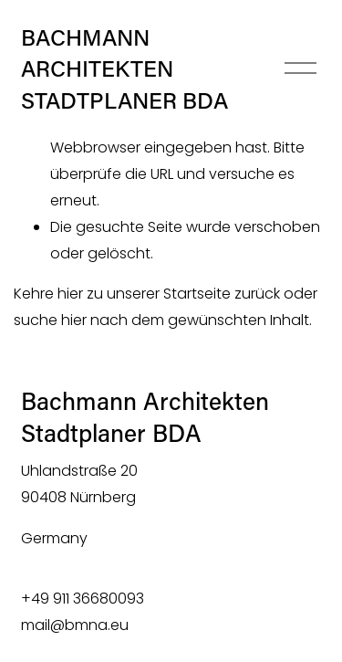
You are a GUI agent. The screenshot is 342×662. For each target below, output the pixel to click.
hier (70, 293)
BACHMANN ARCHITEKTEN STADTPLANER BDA (124, 68)
